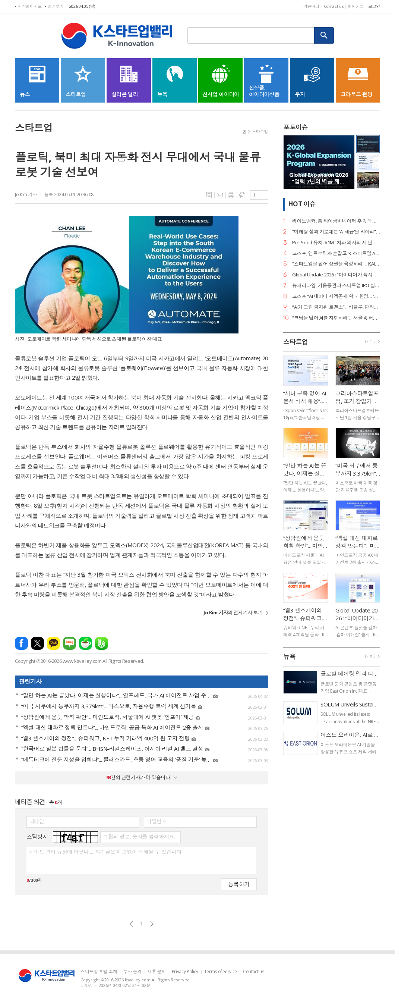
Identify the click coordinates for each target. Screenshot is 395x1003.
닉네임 (36, 821)
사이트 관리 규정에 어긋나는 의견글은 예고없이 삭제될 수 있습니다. (105, 852)
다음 (152, 923)
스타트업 (260, 131)
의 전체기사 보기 (233, 612)
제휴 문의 (157, 972)
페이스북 (21, 643)
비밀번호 (156, 821)
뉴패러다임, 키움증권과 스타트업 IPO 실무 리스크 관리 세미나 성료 (336, 285)
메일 (220, 195)
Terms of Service (220, 972)
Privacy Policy (185, 972)
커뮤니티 (311, 6)
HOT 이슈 (302, 204)
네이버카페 (85, 643)
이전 (131, 923)
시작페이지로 (30, 6)
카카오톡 (53, 643)
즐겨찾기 (56, 6)
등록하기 (239, 884)
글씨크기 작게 (263, 195)
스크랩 (242, 195)
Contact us (334, 6)
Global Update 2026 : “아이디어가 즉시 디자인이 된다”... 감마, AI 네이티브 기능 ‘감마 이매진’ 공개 (336, 275)
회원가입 (356, 6)
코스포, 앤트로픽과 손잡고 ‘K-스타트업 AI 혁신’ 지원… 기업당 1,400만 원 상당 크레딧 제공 (336, 253)
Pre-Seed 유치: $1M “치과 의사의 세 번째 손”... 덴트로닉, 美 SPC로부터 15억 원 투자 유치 (336, 242)
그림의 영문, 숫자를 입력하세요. (139, 836)
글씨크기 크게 (254, 195)
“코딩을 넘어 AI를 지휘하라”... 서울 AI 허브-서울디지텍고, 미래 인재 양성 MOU (336, 318)
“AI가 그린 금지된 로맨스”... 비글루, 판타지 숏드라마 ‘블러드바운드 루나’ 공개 (336, 307)
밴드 (101, 643)
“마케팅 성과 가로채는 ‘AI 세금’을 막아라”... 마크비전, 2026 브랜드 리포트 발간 (336, 232)
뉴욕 (289, 656)
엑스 (37, 643)
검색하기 (324, 35)
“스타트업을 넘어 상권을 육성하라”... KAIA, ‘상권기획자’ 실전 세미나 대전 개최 (336, 264)
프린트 (231, 195)
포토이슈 (295, 127)
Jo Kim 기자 (26, 194)
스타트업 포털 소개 (98, 972)
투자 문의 (132, 972)
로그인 (374, 6)
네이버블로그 (69, 643)
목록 (208, 195)
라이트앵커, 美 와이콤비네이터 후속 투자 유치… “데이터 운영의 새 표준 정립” (336, 221)
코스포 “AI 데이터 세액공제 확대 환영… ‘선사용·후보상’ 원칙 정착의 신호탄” (336, 296)
